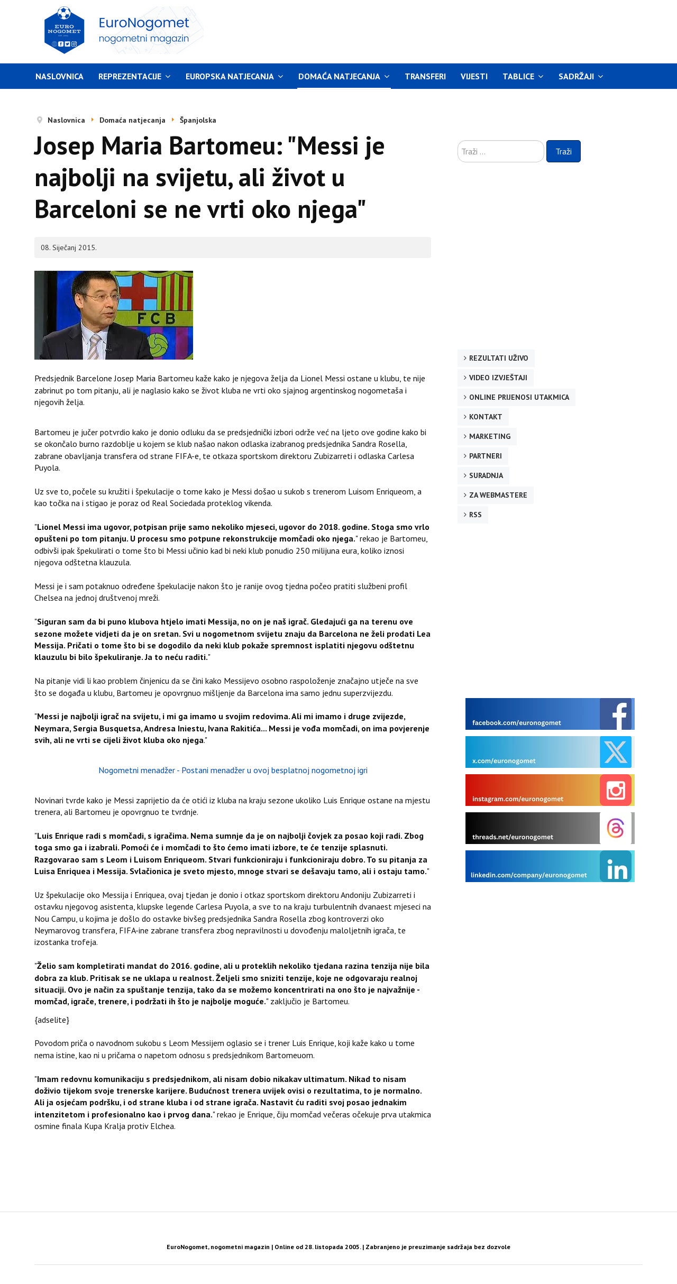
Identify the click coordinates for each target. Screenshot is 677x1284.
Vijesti (474, 76)
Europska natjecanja (230, 76)
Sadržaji (576, 76)
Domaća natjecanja (339, 76)
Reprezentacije (129, 76)
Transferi (425, 76)
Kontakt (485, 416)
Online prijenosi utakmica (519, 397)
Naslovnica (59, 76)
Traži (563, 151)
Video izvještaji (498, 377)
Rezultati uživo (498, 358)
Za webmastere (498, 495)
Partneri (485, 456)
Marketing (489, 436)
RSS (475, 514)
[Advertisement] (438, 30)
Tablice (518, 76)
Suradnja (486, 475)
